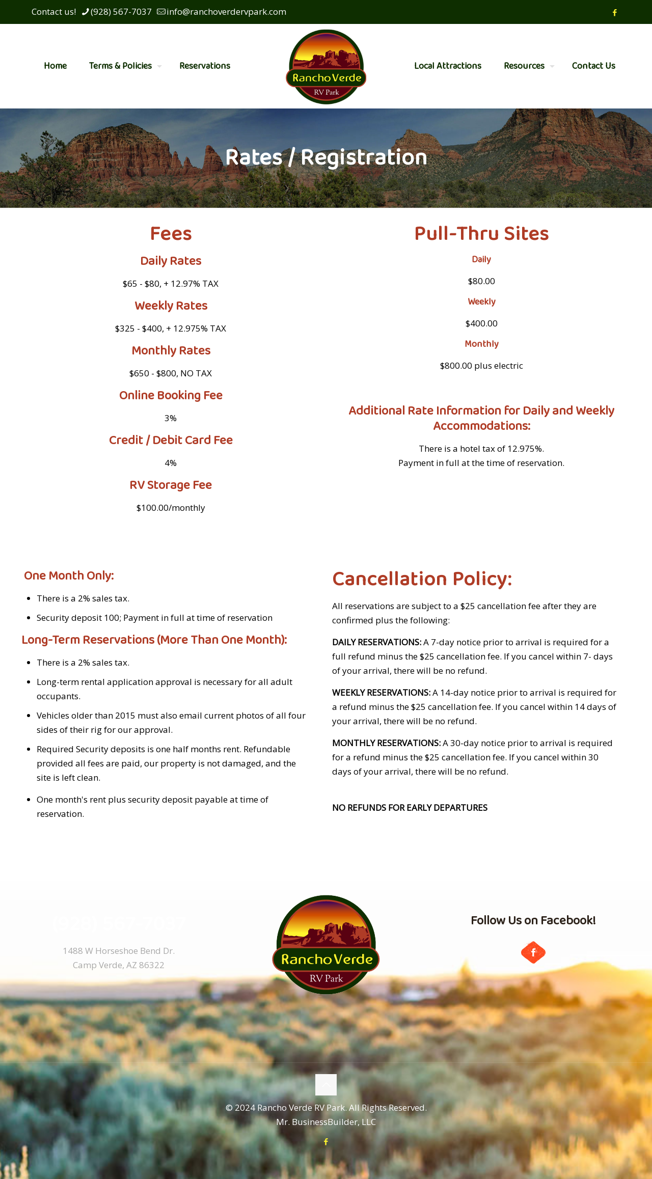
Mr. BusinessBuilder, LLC (326, 1122)
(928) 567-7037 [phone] (121, 11)
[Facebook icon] (614, 12)
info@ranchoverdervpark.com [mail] (226, 11)
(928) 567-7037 (119, 924)
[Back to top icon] (326, 1084)
